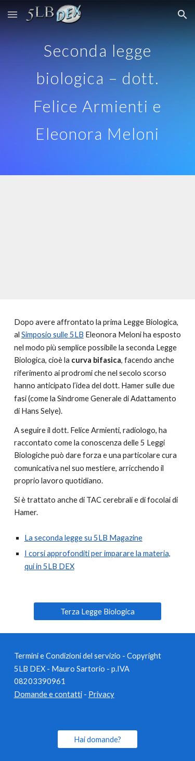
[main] (98, 87)
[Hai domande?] (97, 739)
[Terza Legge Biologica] (97, 611)
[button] (12, 14)
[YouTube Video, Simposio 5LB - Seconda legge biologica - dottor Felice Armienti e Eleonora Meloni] (98, 237)
